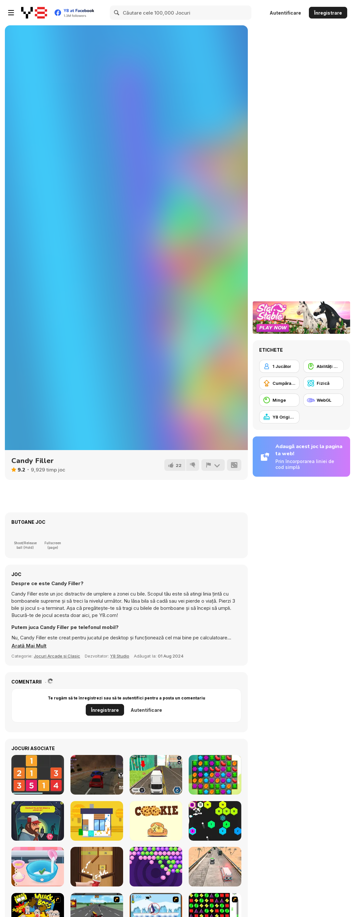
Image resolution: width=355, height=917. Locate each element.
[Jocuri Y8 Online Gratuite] (34, 13)
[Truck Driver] (156, 775)
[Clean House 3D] (96, 821)
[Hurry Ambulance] (215, 866)
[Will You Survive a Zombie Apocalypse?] (37, 821)
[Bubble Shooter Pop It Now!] (156, 866)
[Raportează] (213, 465)
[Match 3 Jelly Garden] (215, 775)
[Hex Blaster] (215, 821)
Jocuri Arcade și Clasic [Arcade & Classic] (57, 656)
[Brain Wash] (156, 821)
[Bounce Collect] (96, 866)
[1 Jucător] (279, 366)
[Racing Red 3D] (96, 775)
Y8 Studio (119, 656)
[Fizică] (323, 383)
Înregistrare (328, 13)
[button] (28, 645)
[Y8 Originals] (279, 416)
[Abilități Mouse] (323, 366)
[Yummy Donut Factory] (37, 866)
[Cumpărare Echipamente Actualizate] (279, 383)
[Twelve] (37, 775)
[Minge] (279, 400)
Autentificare (285, 13)
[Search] (117, 13)
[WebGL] (323, 400)
